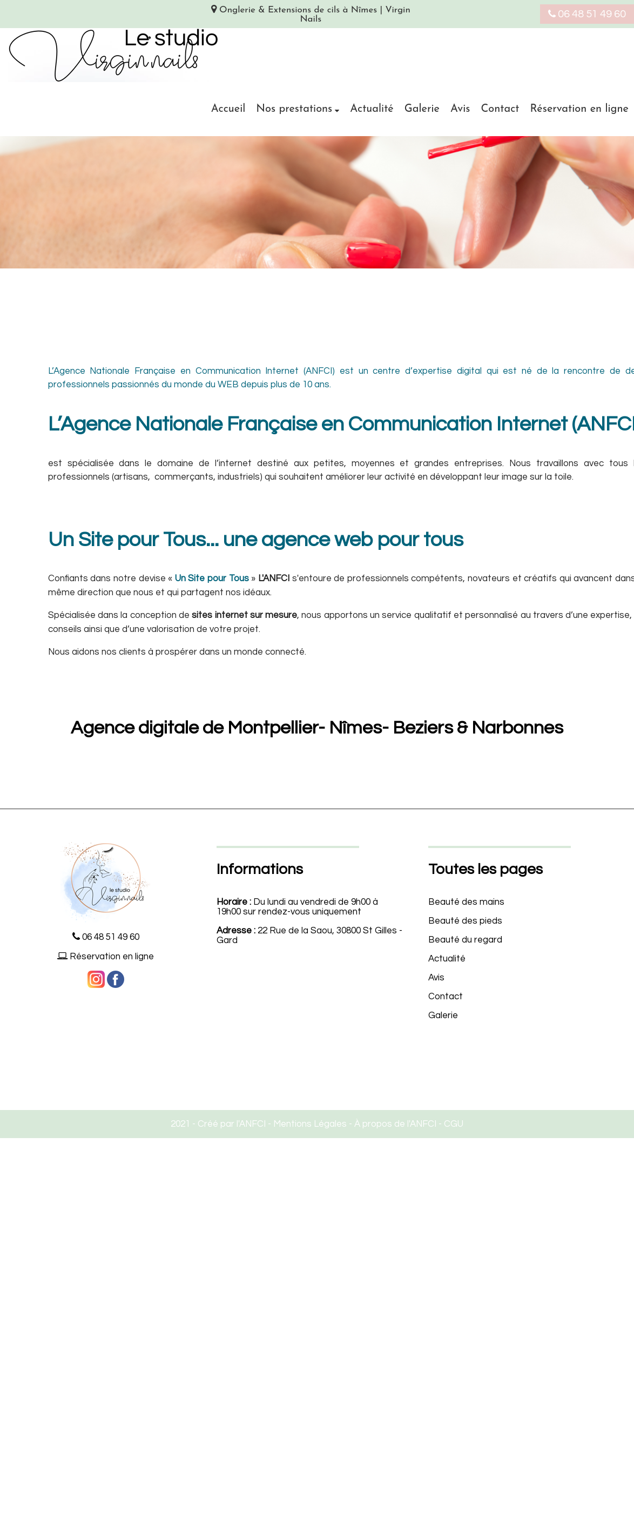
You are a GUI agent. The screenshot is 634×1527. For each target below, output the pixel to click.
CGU (453, 1124)
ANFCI (252, 1124)
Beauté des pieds (465, 921)
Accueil (228, 109)
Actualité (372, 109)
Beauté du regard (465, 940)
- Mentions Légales (306, 1124)
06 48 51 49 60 (587, 14)
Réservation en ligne (579, 109)
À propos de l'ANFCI (395, 1124)
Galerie (422, 109)
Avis (460, 109)
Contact (500, 109)
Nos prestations (294, 109)
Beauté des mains (466, 902)
